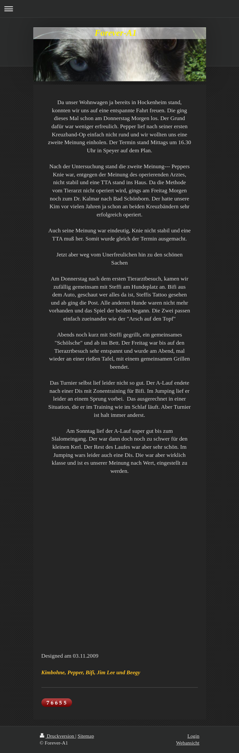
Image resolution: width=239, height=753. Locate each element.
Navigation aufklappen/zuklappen (119, 9)
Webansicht (187, 743)
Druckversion (57, 736)
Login (193, 736)
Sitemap (86, 736)
